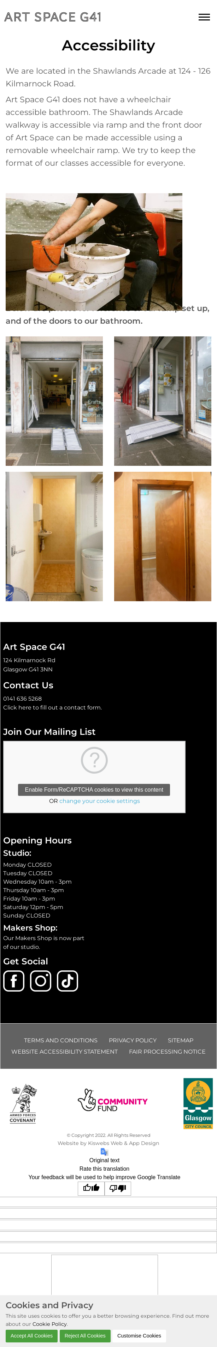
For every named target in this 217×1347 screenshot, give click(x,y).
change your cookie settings (99, 801)
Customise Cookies (139, 1336)
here (24, 707)
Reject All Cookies (85, 1336)
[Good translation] (91, 1189)
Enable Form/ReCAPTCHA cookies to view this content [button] (94, 790)
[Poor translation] (118, 1189)
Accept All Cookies (32, 1336)
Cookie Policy (50, 1324)
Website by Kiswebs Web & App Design (108, 1143)
